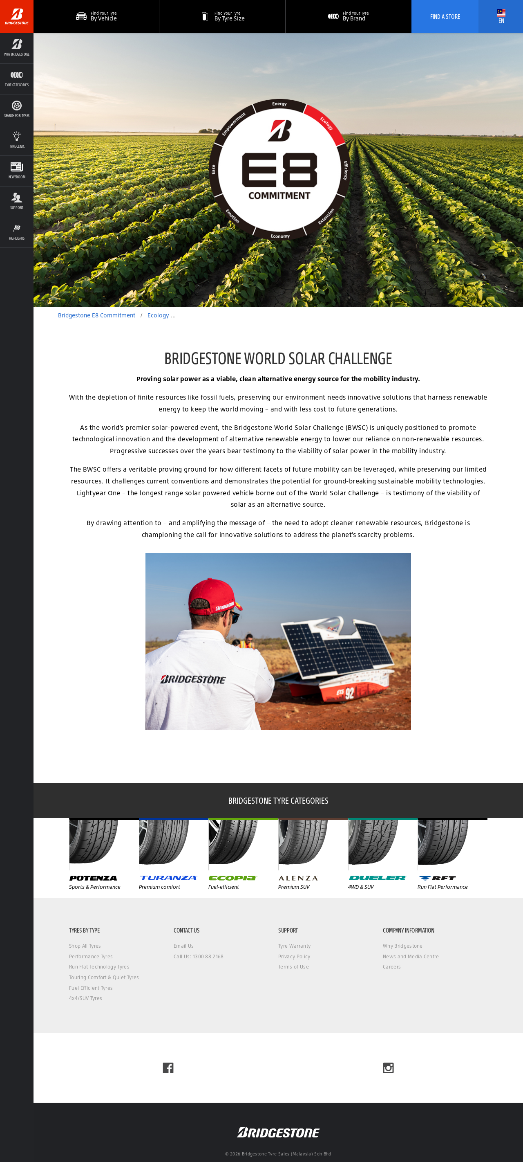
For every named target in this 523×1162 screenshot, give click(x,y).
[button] (222, 16)
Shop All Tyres (85, 946)
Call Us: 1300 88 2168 (199, 956)
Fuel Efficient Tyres (91, 988)
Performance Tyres (91, 956)
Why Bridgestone (403, 946)
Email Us (184, 946)
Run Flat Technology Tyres (99, 967)
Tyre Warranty (294, 946)
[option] (278, 170)
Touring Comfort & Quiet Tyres (104, 977)
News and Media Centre (411, 956)
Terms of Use (293, 967)
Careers (392, 967)
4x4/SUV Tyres (85, 998)
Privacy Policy (294, 956)
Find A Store (445, 16)
